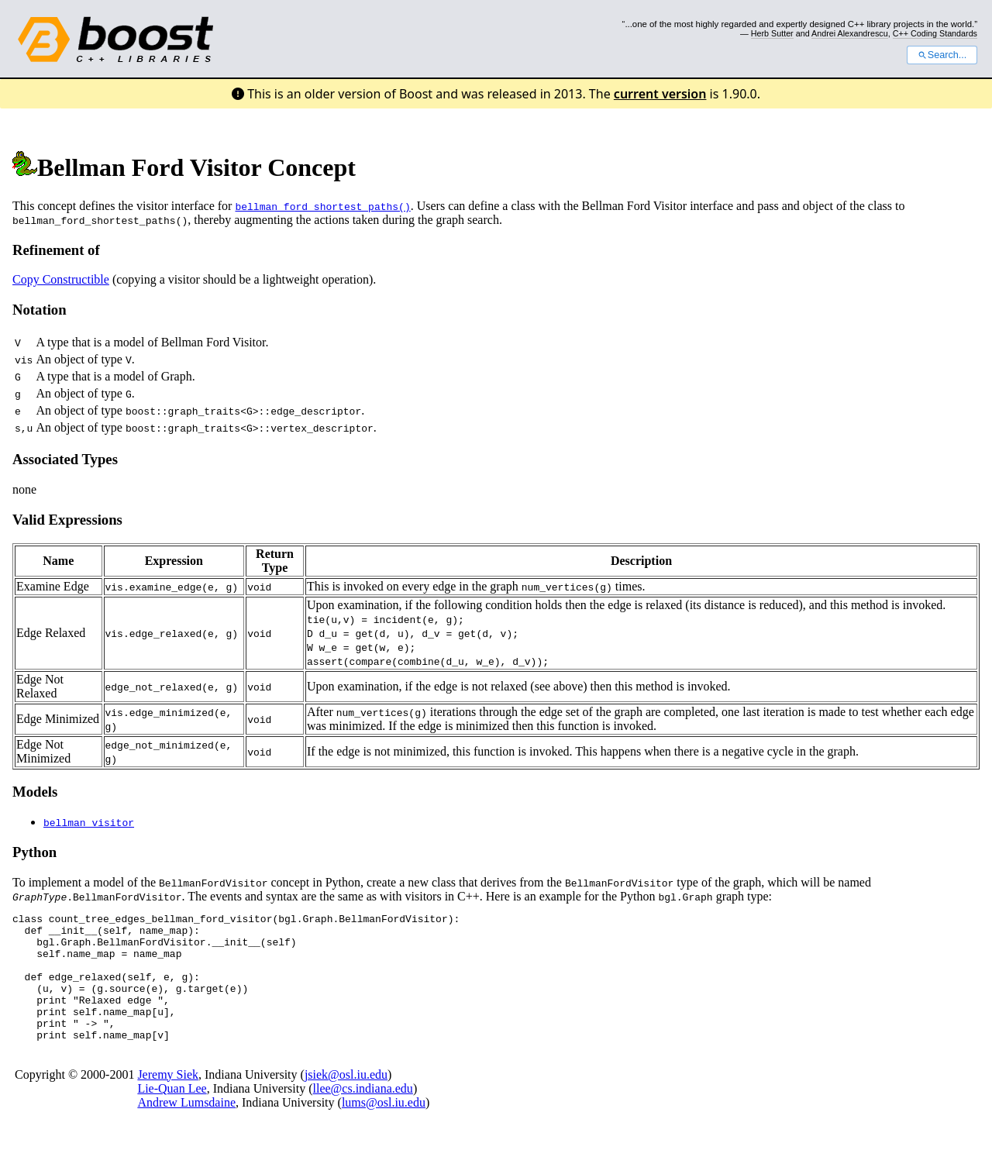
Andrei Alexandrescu (849, 33)
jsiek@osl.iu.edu (346, 1100)
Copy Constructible (60, 279)
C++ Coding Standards (935, 33)
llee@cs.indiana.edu (363, 1114)
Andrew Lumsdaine (186, 1128)
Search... (942, 55)
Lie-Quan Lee (171, 1114)
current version (660, 93)
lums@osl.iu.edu (383, 1128)
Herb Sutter (772, 33)
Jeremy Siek (167, 1100)
